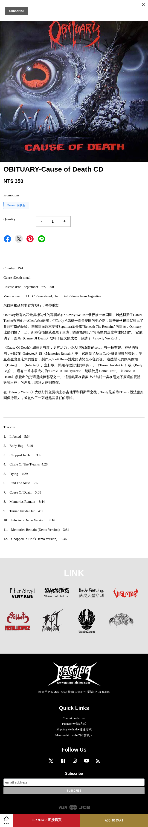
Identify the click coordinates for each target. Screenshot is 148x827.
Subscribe (74, 773)
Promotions (11, 195)
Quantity (9, 219)
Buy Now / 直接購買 (46, 820)
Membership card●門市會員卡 (74, 735)
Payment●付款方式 (74, 723)
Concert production (74, 718)
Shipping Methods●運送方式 (74, 729)
